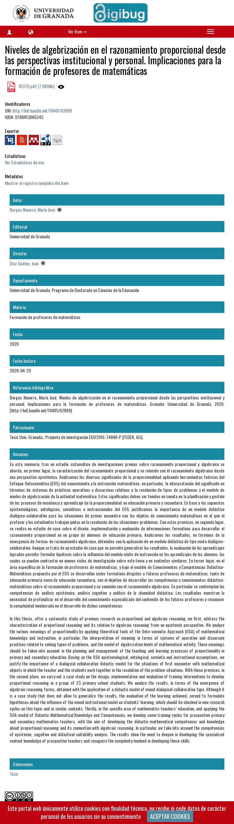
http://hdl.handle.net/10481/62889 (42, 110)
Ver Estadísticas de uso (24, 162)
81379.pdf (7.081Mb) (36, 86)
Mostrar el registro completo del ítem (36, 182)
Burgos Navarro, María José (32, 209)
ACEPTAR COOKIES (170, 816)
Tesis (14, 773)
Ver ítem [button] (77, 31)
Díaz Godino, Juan (24, 263)
